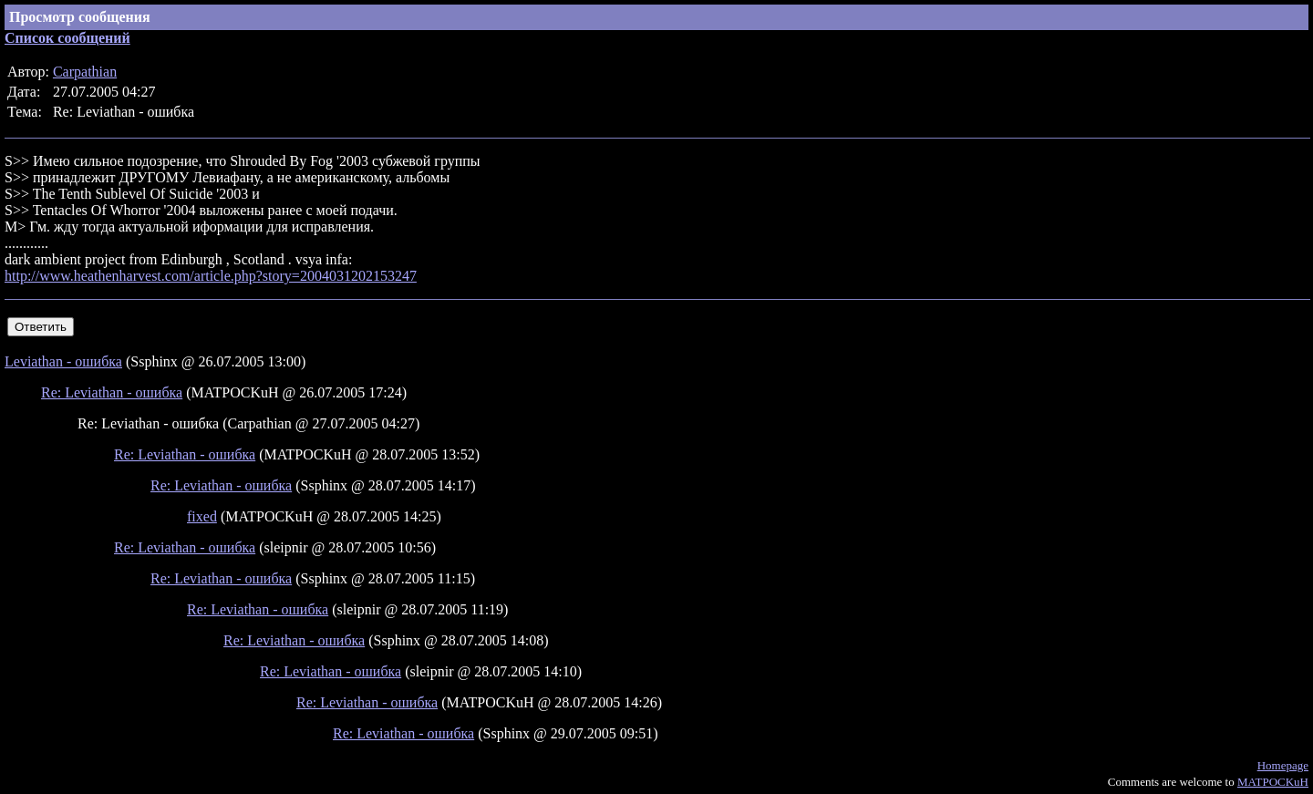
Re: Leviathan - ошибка (111, 392)
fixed (202, 516)
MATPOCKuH (1272, 782)
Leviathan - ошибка (63, 361)
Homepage (1282, 765)
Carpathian (85, 71)
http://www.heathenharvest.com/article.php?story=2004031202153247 (211, 276)
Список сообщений (67, 38)
